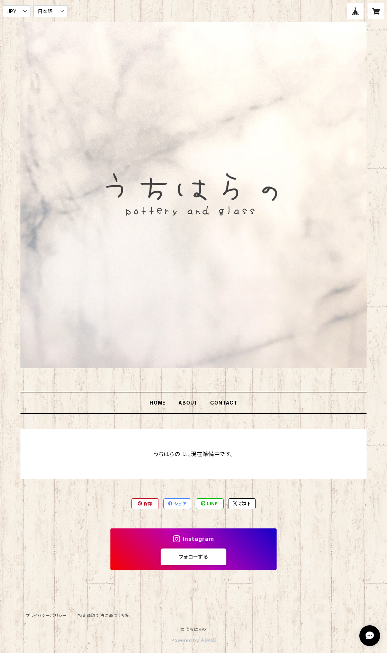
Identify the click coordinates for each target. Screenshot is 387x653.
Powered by (193, 640)
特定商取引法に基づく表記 (104, 615)
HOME (158, 403)
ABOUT (188, 403)
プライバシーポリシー (46, 615)
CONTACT (223, 403)
